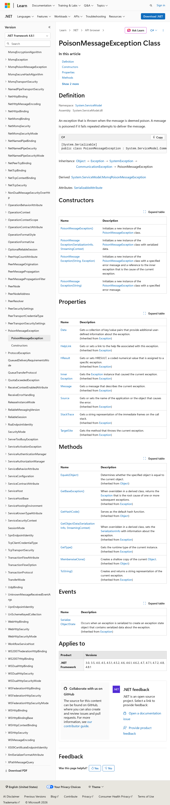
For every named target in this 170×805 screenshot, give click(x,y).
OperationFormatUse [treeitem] (21, 242)
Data (63, 330)
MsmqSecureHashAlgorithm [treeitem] (25, 74)
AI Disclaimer (11, 796)
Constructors (70, 67)
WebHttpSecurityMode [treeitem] (22, 636)
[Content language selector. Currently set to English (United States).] (21, 787)
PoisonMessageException (118, 232)
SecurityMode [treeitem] (16, 432)
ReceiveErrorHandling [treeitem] (21, 395)
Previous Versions (35, 796)
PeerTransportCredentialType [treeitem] (25, 316)
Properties (68, 72)
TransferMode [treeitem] (16, 580)
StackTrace (67, 414)
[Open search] (151, 5)
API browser (92, 30)
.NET (75, 30)
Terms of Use (146, 796)
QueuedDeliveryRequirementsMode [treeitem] (28, 362)
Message (66, 386)
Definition (68, 61)
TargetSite (67, 430)
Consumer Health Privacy (114, 796)
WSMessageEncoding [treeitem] (21, 740)
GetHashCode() (70, 511)
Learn (63, 30)
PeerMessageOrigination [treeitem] (23, 264)
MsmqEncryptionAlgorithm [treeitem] (25, 52)
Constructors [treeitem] (19, 345)
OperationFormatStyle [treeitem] (22, 234)
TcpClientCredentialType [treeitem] (23, 543)
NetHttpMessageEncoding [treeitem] (24, 104)
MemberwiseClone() (73, 559)
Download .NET (153, 16)
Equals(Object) (69, 475)
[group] (113, 146)
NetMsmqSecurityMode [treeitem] (23, 133)
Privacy (86, 796)
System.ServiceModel (88, 105)
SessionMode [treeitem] (16, 528)
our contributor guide (78, 723)
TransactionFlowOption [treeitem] (22, 565)
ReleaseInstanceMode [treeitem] (21, 402)
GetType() (66, 547)
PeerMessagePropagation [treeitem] (23, 271)
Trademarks (10, 802)
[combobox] (27, 35)
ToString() (66, 571)
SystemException (121, 161)
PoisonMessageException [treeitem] (27, 338)
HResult (65, 358)
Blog (53, 796)
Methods (67, 77)
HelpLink (66, 346)
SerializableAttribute (88, 187)
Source (65, 398)
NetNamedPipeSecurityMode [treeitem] (26, 155)
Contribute (70, 796)
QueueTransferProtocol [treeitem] (22, 372)
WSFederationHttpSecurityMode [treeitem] (28, 703)
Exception (97, 161)
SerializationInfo (110, 531)
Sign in (161, 5)
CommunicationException (94, 166)
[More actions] (163, 30)
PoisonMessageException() (77, 228)
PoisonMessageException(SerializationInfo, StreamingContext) (77, 244)
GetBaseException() (72, 491)
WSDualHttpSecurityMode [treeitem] (24, 681)
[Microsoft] (7, 5)
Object (80, 161)
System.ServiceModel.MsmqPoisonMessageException (108, 177)
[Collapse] (49, 27)
